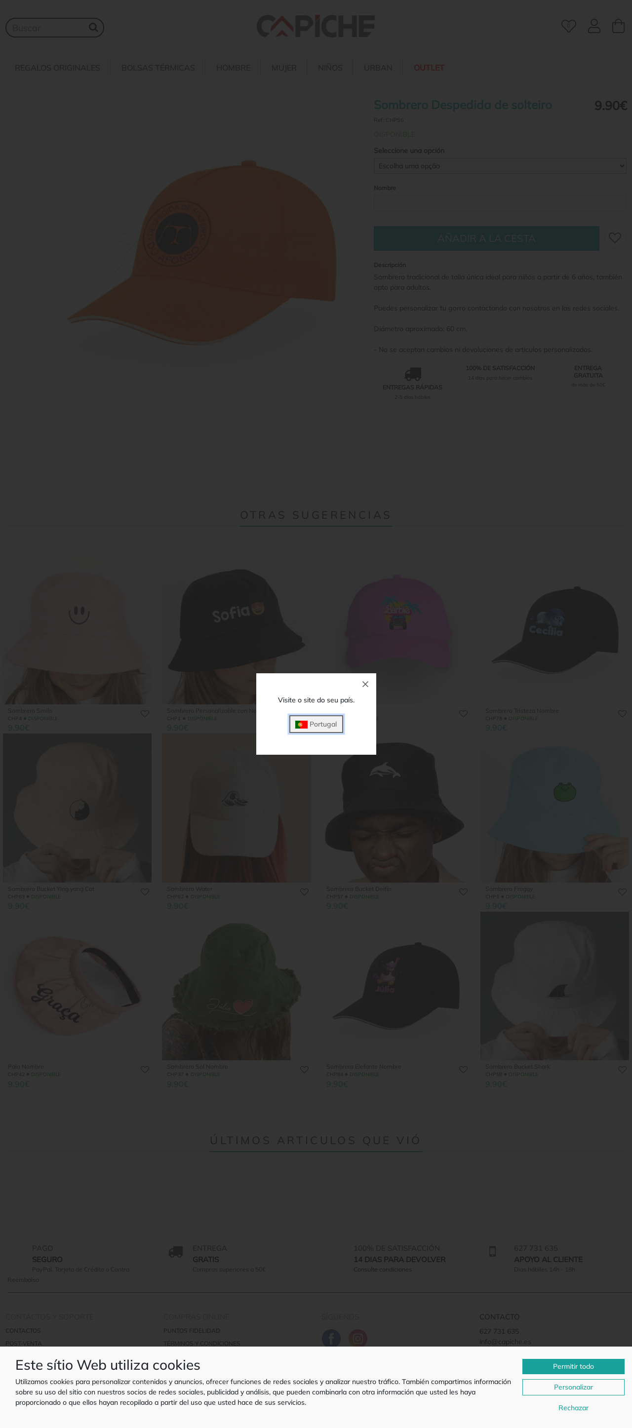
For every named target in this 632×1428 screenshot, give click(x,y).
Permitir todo (573, 1366)
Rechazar (573, 1407)
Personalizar (573, 1387)
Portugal (316, 724)
